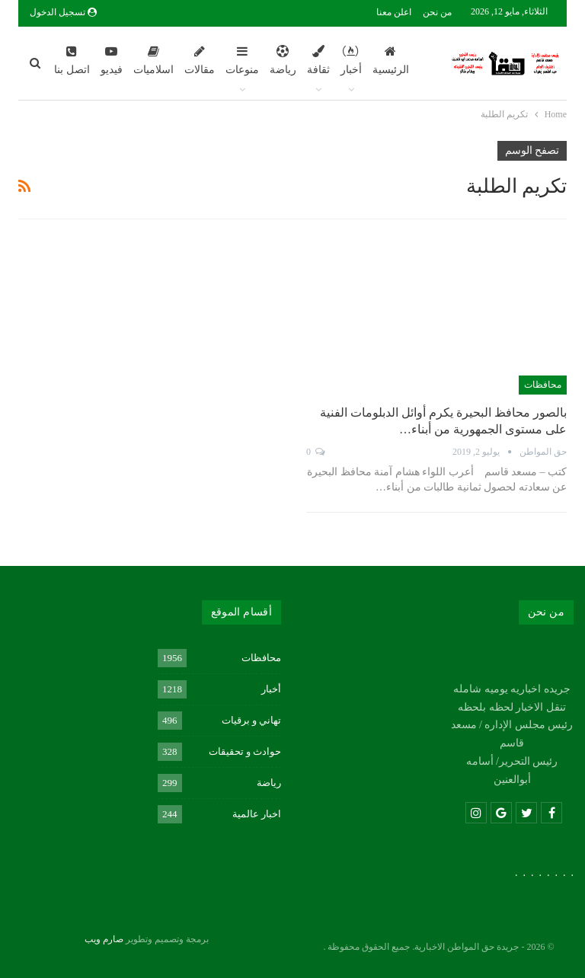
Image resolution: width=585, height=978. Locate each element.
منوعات (242, 60)
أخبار (351, 60)
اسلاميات (153, 60)
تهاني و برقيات (252, 720)
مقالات (199, 60)
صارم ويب (104, 939)
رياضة (283, 60)
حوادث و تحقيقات (245, 751)
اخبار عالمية (256, 814)
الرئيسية (390, 60)
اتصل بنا (72, 60)
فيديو (111, 60)
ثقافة (318, 60)
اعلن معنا (393, 12)
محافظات (542, 384)
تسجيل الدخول (63, 12)
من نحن (437, 12)
